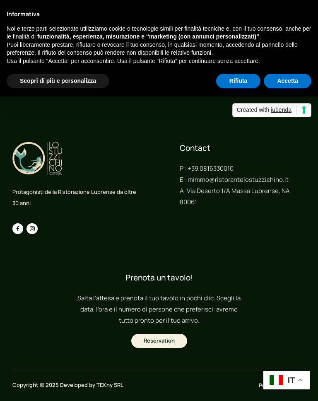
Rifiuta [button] (238, 80)
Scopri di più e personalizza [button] (58, 80)
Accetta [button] (287, 80)
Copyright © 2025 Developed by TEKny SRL (67, 385)
